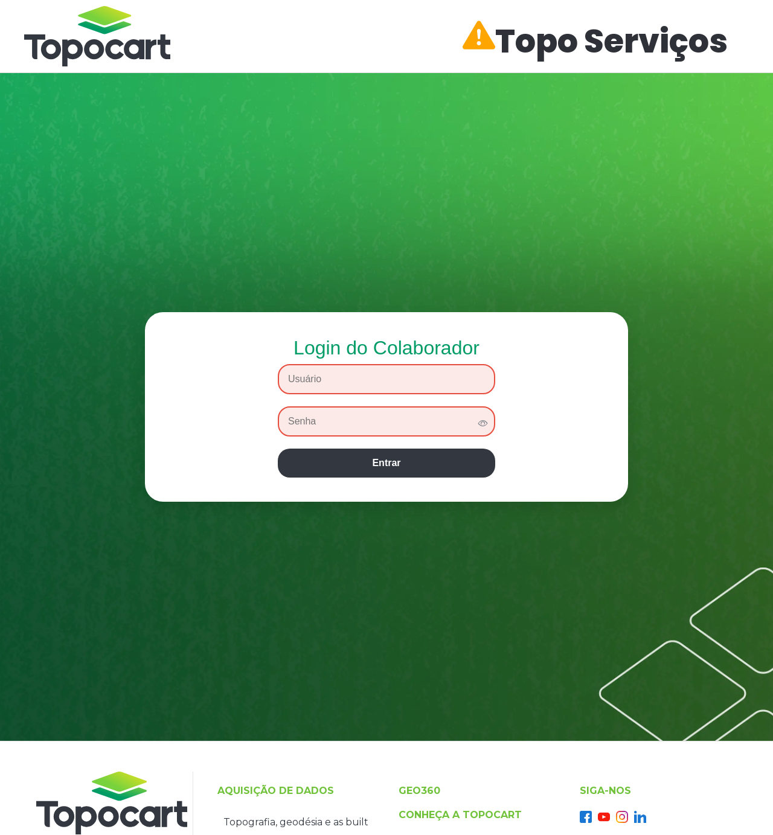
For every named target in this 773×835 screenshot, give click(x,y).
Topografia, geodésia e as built (295, 822)
